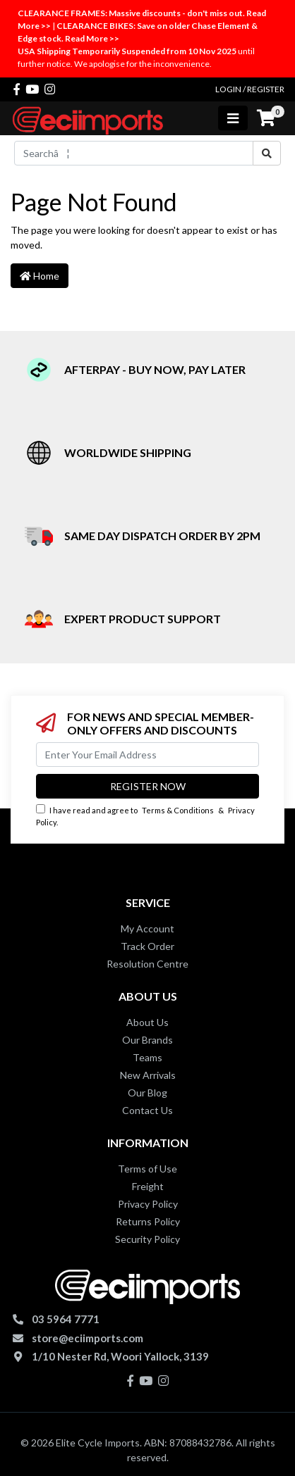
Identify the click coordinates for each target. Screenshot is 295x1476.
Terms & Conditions (178, 810)
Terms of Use (147, 1169)
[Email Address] (147, 754)
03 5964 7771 (66, 1319)
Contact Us (147, 1110)
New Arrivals (148, 1075)
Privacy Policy (148, 1204)
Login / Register (249, 89)
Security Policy (147, 1239)
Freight (148, 1186)
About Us (147, 1022)
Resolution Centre (147, 964)
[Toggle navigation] (233, 118)
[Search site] (267, 153)
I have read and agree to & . (145, 815)
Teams (147, 1057)
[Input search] (133, 153)
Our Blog (147, 1093)
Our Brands (147, 1040)
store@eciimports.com (87, 1338)
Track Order (147, 946)
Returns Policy (148, 1221)
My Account (147, 928)
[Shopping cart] (266, 118)
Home (39, 276)
